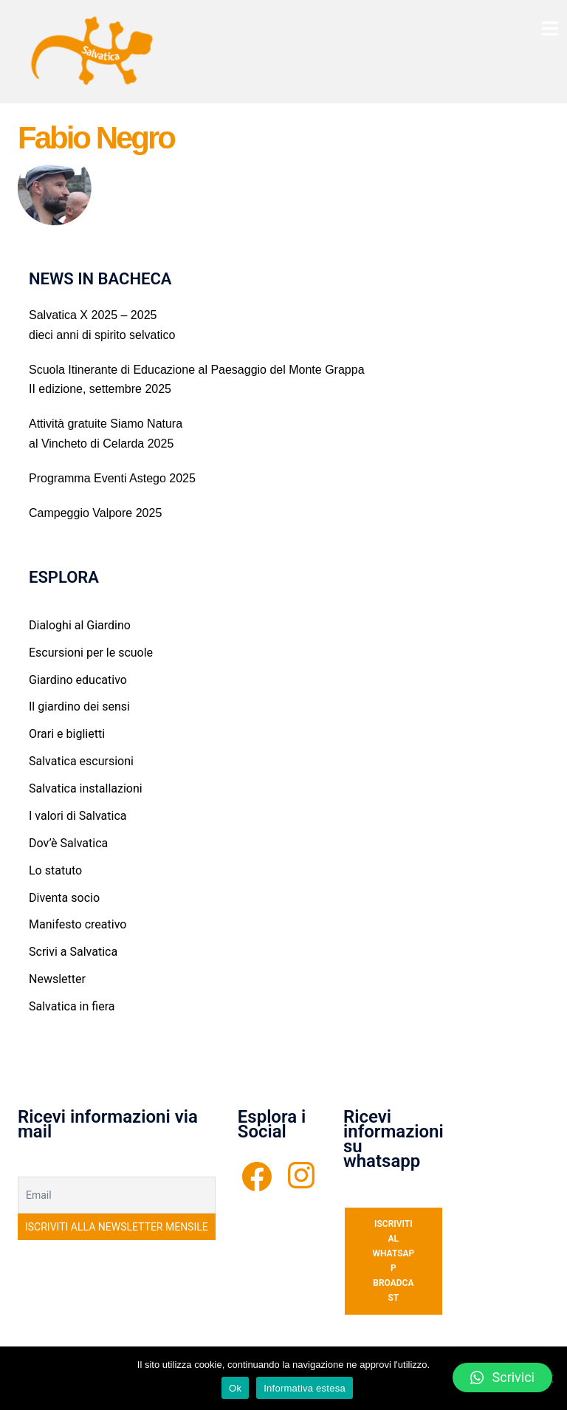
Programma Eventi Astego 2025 (112, 478)
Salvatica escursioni (81, 761)
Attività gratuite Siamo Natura (105, 423)
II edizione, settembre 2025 (100, 389)
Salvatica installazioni (85, 788)
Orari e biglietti (67, 734)
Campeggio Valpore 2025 (95, 513)
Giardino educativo (78, 680)
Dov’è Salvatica (68, 843)
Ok (235, 1388)
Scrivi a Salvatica (73, 952)
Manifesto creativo (77, 924)
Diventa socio (64, 898)
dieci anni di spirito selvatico (102, 335)
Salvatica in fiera (71, 1006)
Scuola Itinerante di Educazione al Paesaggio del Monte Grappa (197, 369)
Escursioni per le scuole (91, 653)
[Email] (117, 1195)
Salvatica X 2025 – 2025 (93, 315)
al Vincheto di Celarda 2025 (101, 443)
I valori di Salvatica (77, 816)
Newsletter (57, 979)
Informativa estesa (305, 1388)
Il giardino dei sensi (79, 706)
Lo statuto (55, 870)
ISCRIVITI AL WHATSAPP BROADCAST (393, 1261)
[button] (502, 1377)
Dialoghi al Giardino (80, 625)
